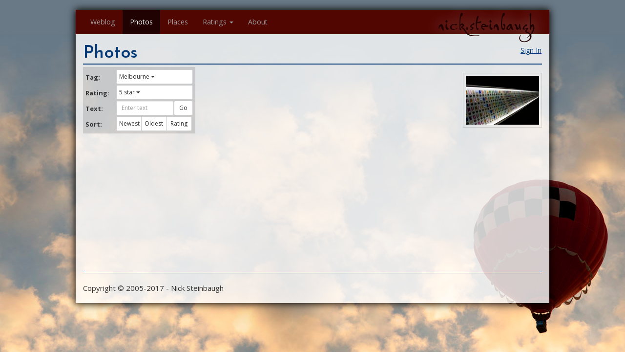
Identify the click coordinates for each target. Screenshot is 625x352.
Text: (94, 108)
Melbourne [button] (137, 76)
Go (183, 108)
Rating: (97, 92)
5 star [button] (129, 92)
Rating (179, 123)
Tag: (92, 77)
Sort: (93, 124)
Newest (129, 123)
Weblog (102, 21)
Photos (141, 21)
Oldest (154, 123)
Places (177, 21)
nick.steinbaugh (486, 25)
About (258, 21)
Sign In (531, 50)
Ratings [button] (218, 21)
